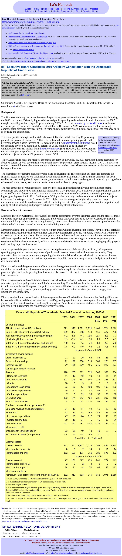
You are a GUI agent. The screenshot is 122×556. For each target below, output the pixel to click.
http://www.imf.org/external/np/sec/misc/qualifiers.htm (24, 521)
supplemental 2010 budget (76, 143)
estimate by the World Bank (88, 123)
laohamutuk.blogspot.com (91, 553)
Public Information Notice (23, 49)
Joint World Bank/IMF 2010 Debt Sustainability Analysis (32, 42)
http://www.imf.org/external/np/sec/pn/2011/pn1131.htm (30, 22)
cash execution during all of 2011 (109, 147)
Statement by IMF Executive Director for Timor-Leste (30, 53)
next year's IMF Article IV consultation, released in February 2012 (41, 61)
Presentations (43, 11)
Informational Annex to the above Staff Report (27, 36)
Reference (29, 11)
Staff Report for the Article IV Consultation (26, 33)
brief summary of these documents (39, 58)
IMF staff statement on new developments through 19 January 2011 (36, 46)
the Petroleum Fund (50, 148)
